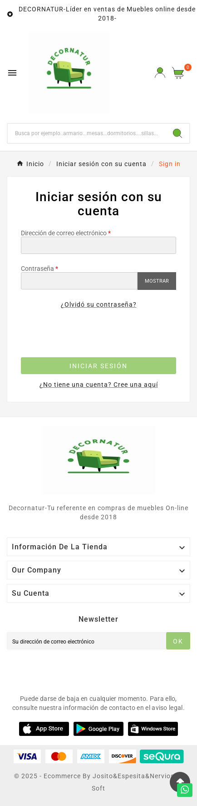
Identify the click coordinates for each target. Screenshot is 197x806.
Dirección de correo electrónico (64, 233)
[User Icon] (160, 72)
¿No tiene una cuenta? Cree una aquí (98, 384)
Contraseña (37, 268)
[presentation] (98, 335)
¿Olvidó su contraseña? (99, 304)
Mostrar (157, 281)
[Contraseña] (79, 280)
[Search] (177, 133)
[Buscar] (87, 133)
